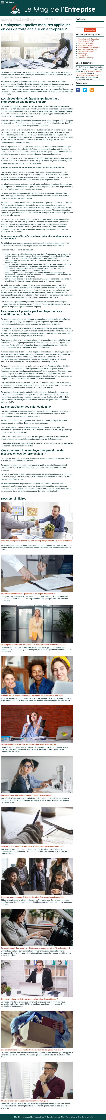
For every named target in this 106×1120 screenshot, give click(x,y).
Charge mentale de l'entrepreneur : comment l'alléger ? (24, 1101)
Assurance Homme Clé (87, 49)
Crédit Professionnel (86, 51)
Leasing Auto (83, 56)
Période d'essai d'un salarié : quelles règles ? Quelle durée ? (27, 795)
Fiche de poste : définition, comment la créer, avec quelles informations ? (32, 846)
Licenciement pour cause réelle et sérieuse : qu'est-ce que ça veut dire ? (32, 1050)
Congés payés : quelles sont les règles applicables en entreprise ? (29, 744)
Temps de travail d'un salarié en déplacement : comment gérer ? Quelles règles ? (35, 948)
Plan (62, 1117)
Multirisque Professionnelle (89, 47)
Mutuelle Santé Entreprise (88, 39)
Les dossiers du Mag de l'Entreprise (23, 19)
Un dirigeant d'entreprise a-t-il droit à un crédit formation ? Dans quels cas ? (33, 645)
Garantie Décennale (86, 43)
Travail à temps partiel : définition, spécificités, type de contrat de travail (32, 695)
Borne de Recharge (86, 58)
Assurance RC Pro (85, 45)
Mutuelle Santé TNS (86, 41)
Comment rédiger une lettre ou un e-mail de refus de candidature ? (29, 999)
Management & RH (43, 19)
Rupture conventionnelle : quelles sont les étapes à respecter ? (28, 594)
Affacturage (82, 54)
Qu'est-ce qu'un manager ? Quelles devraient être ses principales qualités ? (33, 897)
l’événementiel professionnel (87, 75)
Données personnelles (85, 1117)
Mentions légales (71, 1117)
